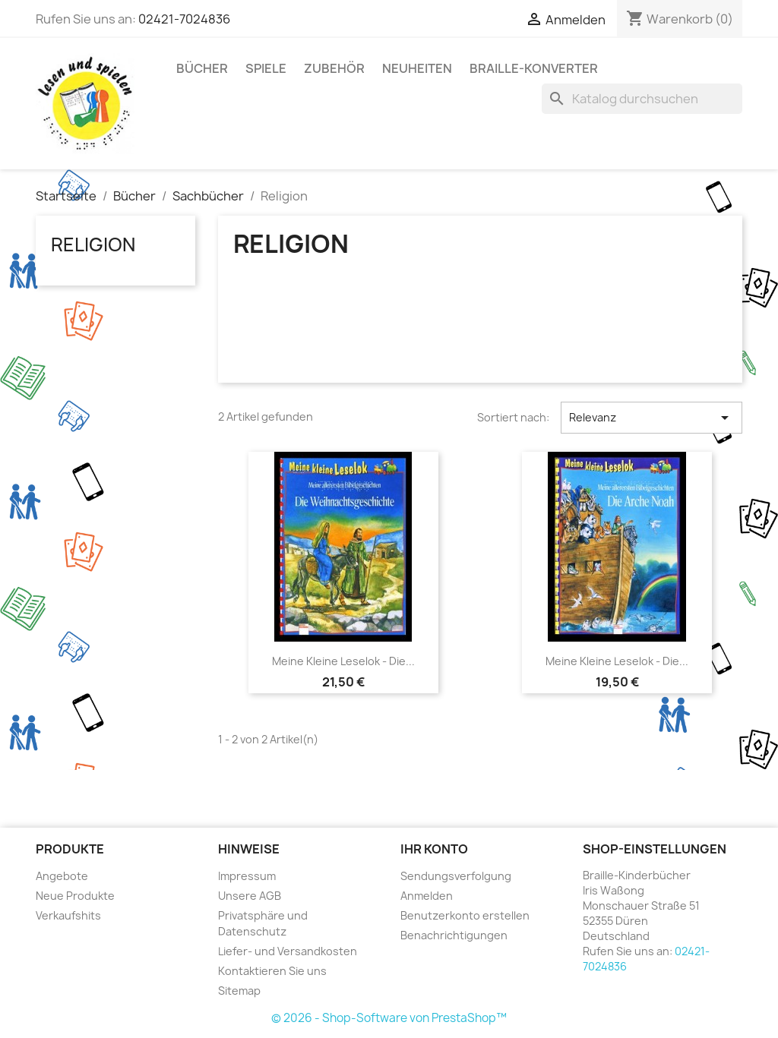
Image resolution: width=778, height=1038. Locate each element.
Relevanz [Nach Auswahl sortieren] (651, 418)
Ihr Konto (434, 849)
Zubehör (334, 68)
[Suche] (642, 99)
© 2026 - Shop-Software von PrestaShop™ (389, 1018)
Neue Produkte (75, 895)
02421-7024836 (184, 19)
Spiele (265, 68)
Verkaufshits (68, 915)
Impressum (247, 876)
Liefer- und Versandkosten (287, 951)
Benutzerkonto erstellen (465, 915)
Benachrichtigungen (454, 935)
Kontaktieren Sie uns (272, 971)
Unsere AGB (249, 895)
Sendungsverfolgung (455, 876)
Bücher (202, 68)
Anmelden (426, 895)
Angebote (62, 876)
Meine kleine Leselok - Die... (343, 661)
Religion (93, 244)
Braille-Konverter (534, 68)
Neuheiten (417, 68)
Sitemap (239, 990)
